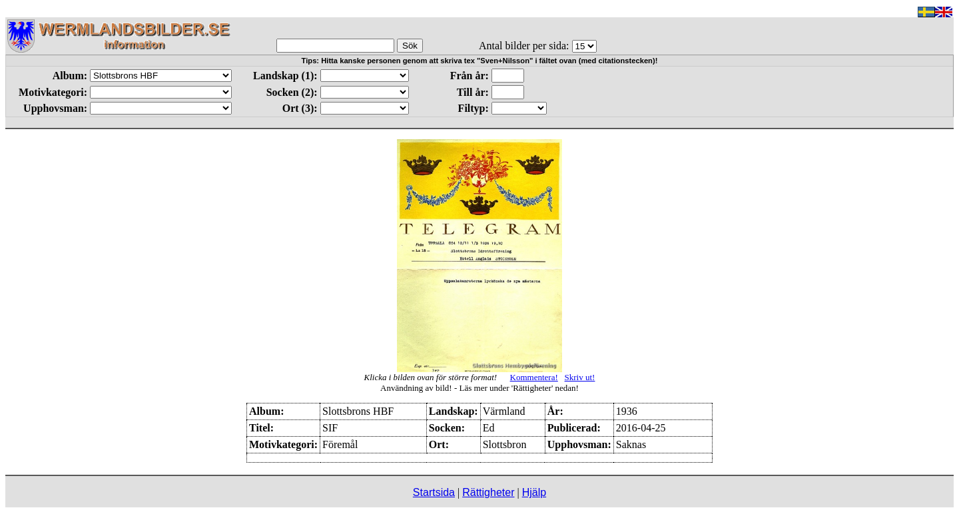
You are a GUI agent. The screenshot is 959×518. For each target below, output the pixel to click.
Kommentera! (534, 377)
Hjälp (534, 492)
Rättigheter (488, 492)
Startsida (434, 492)
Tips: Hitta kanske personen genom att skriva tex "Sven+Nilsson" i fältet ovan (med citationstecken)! (480, 61)
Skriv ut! (580, 377)
